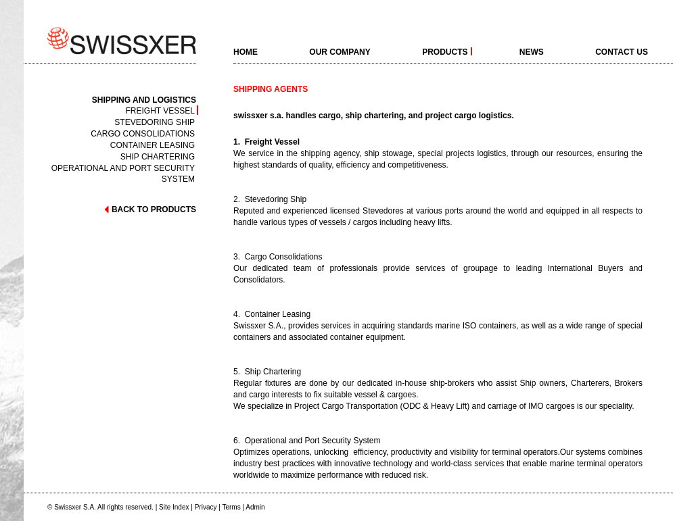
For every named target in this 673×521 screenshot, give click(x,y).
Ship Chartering (157, 156)
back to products (149, 209)
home (245, 51)
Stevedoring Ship (154, 122)
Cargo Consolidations (143, 133)
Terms (231, 507)
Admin (255, 507)
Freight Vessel (160, 110)
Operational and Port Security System (123, 168)
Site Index (174, 507)
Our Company (339, 51)
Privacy (206, 507)
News (531, 51)
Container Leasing (152, 145)
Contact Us (621, 51)
